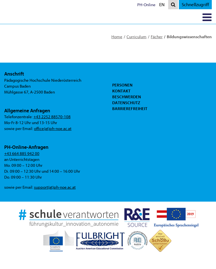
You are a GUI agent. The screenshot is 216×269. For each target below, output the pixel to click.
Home (116, 37)
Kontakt (121, 91)
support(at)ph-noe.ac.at (55, 187)
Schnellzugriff (195, 4)
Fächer (157, 37)
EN (163, 5)
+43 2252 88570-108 (52, 117)
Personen (122, 85)
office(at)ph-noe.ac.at (52, 128)
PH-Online (146, 5)
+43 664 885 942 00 (21, 153)
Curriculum (137, 37)
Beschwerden (126, 96)
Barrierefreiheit (129, 108)
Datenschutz (126, 102)
